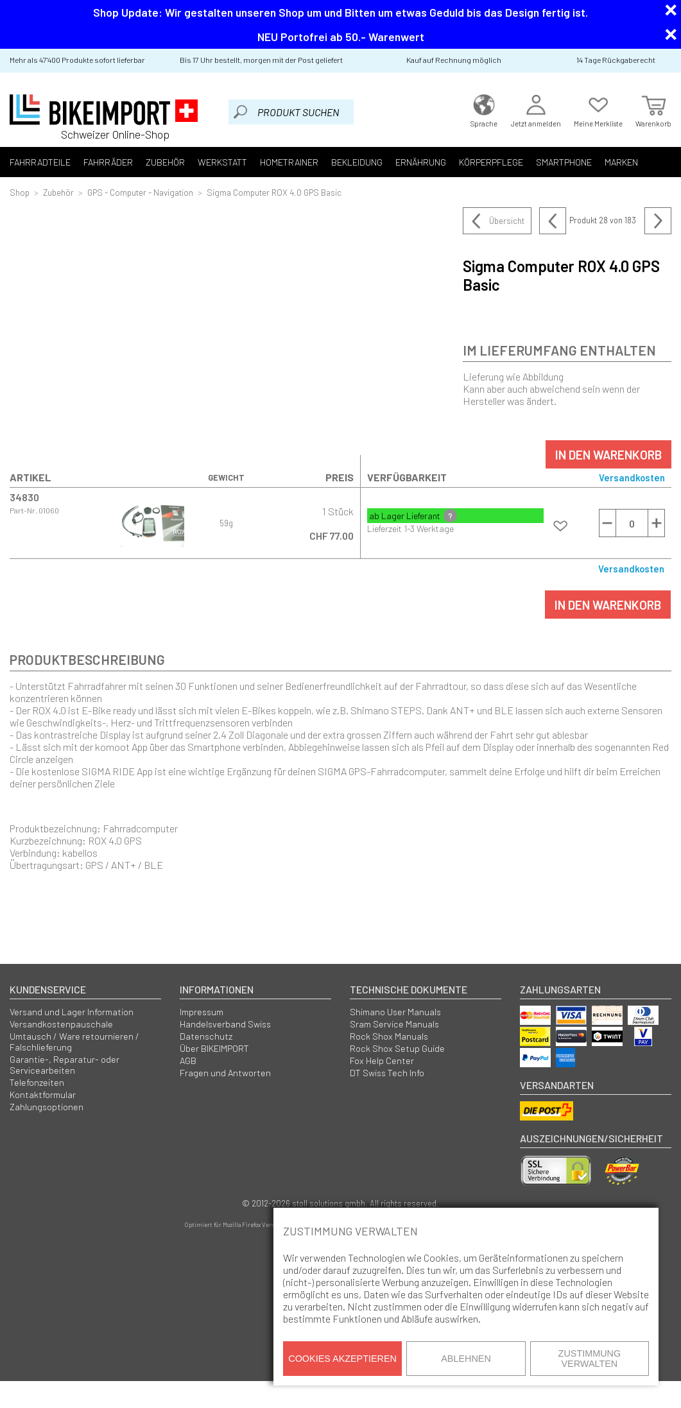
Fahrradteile (39, 162)
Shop (20, 192)
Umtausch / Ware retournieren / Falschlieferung (74, 1041)
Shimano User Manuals (395, 1011)
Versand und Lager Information (72, 1011)
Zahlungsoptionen (46, 1106)
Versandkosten (632, 477)
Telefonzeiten (37, 1082)
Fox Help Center (382, 1060)
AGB (188, 1060)
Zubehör (157, 162)
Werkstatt (210, 162)
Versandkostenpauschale (61, 1023)
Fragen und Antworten (225, 1072)
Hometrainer (274, 162)
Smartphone (537, 162)
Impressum (201, 1011)
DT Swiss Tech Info (387, 1072)
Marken (592, 162)
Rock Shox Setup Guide (397, 1048)
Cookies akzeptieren (342, 1358)
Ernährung (399, 162)
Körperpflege (467, 162)
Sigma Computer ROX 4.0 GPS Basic (274, 192)
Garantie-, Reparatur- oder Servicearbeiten (64, 1065)
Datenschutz (206, 1036)
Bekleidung (338, 162)
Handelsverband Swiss (225, 1023)
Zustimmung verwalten (589, 1358)
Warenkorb (653, 109)
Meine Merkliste (598, 109)
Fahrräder (103, 162)
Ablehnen (466, 1358)
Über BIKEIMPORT (214, 1048)
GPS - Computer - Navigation (140, 192)
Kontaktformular (43, 1094)
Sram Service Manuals (394, 1023)
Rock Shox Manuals (389, 1036)
